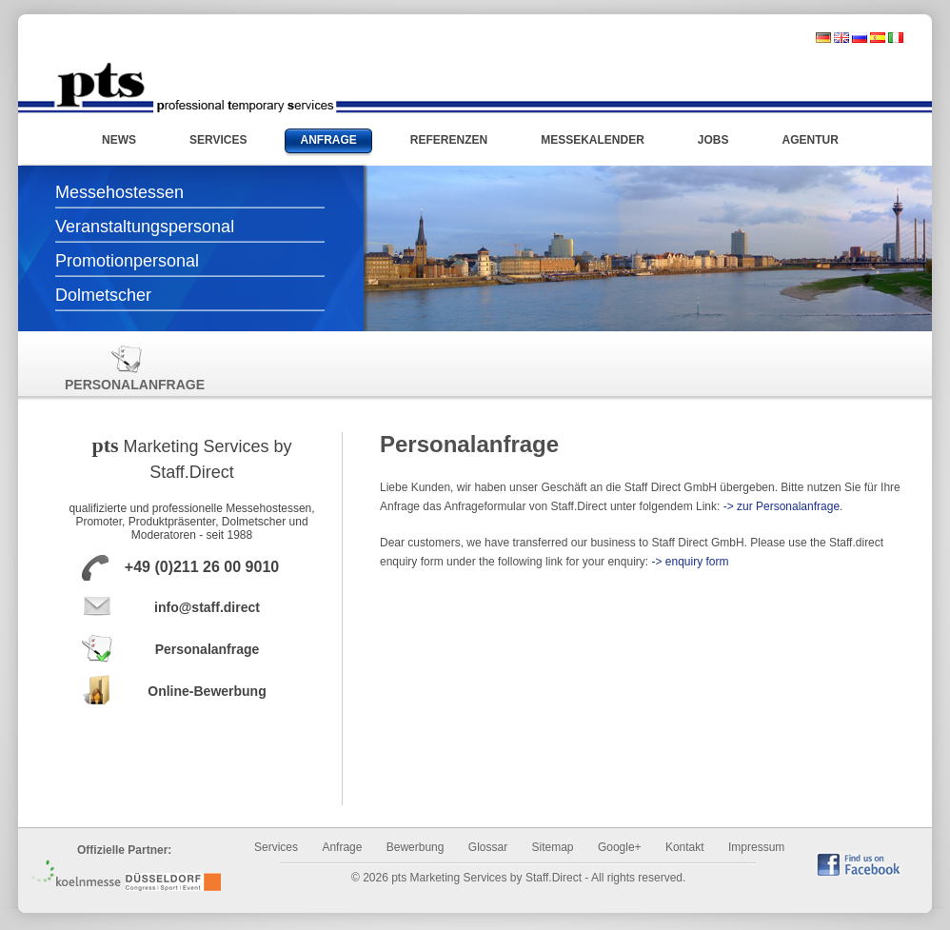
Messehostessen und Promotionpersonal (194, 87)
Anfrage (342, 847)
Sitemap (553, 847)
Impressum (756, 847)
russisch (859, 37)
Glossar (487, 847)
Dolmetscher (103, 295)
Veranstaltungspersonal (144, 226)
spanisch (877, 37)
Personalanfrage (126, 368)
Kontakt (684, 847)
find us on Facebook (858, 864)
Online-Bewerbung (207, 691)
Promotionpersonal (127, 260)
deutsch (823, 37)
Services (276, 847)
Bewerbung (415, 847)
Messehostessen (119, 192)
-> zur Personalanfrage (781, 506)
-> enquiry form (689, 561)
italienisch (895, 37)
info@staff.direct (207, 607)
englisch (841, 37)
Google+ (620, 847)
